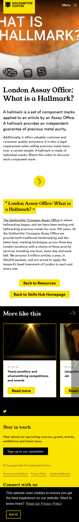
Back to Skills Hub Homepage (40, 294)
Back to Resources (39, 282)
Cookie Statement (60, 473)
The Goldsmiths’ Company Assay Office (31, 220)
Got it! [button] (13, 514)
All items (73, 312)
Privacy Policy (38, 473)
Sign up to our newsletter (26, 451)
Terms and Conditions (15, 473)
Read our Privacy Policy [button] (44, 503)
